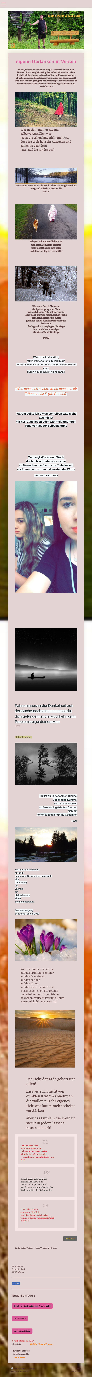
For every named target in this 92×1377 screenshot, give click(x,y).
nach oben (70, 1238)
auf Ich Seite (20, 1318)
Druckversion (18, 1369)
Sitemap (31, 1369)
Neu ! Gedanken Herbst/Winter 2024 (32, 1306)
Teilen (15, 1284)
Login (78, 1369)
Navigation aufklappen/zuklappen (46, 4)
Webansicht (75, 1371)
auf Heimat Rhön (22, 1331)
